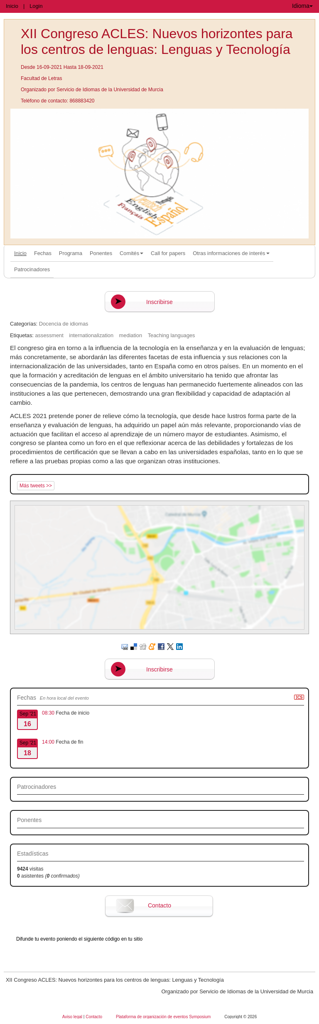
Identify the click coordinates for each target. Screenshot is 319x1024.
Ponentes (101, 253)
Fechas (43, 253)
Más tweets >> (36, 486)
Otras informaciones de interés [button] (231, 253)
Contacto (159, 905)
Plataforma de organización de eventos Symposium (164, 1016)
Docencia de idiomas (63, 324)
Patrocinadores (32, 269)
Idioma (302, 5)
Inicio (12, 6)
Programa (70, 253)
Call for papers (168, 253)
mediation (130, 335)
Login (35, 6)
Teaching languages (171, 335)
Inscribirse (159, 302)
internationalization (91, 335)
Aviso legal (72, 1016)
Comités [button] (131, 253)
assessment (49, 335)
